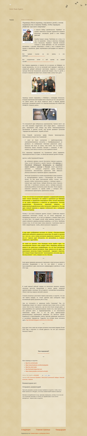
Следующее (26, 430)
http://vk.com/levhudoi (32, 363)
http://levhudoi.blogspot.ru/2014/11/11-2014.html (39, 320)
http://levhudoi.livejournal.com (34, 369)
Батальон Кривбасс (35, 377)
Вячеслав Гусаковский (48, 377)
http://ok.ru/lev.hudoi (31, 367)
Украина (30, 379)
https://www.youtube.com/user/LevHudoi (37, 371)
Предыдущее (61, 430)
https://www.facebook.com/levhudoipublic (37, 365)
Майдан (57, 377)
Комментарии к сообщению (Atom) (40, 433)
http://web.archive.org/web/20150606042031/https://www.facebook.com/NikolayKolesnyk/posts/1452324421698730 (40, 61)
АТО (28, 377)
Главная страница (43, 430)
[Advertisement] (37, 14)
